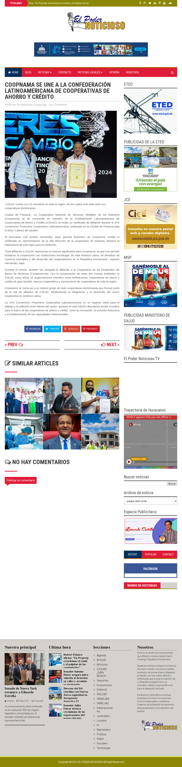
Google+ (71, 328)
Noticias (45, 72)
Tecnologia (103, 748)
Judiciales (103, 716)
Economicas (104, 685)
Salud (100, 738)
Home (13, 72)
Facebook (33, 328)
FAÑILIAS (103, 703)
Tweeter (52, 328)
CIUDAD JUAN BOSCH (102, 672)
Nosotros (132, 72)
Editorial (102, 689)
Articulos (102, 664)
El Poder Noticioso (90, 762)
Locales (102, 720)
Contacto (64, 72)
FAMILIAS (103, 699)
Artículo (101, 660)
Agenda (101, 655)
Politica (101, 734)
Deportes (102, 680)
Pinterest (90, 328)
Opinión (114, 72)
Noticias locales (90, 72)
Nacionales (104, 729)
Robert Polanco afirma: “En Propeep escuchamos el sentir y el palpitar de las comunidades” (56, 3)
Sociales (102, 743)
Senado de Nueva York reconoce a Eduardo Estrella (21, 692)
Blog (28, 72)
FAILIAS (102, 694)
